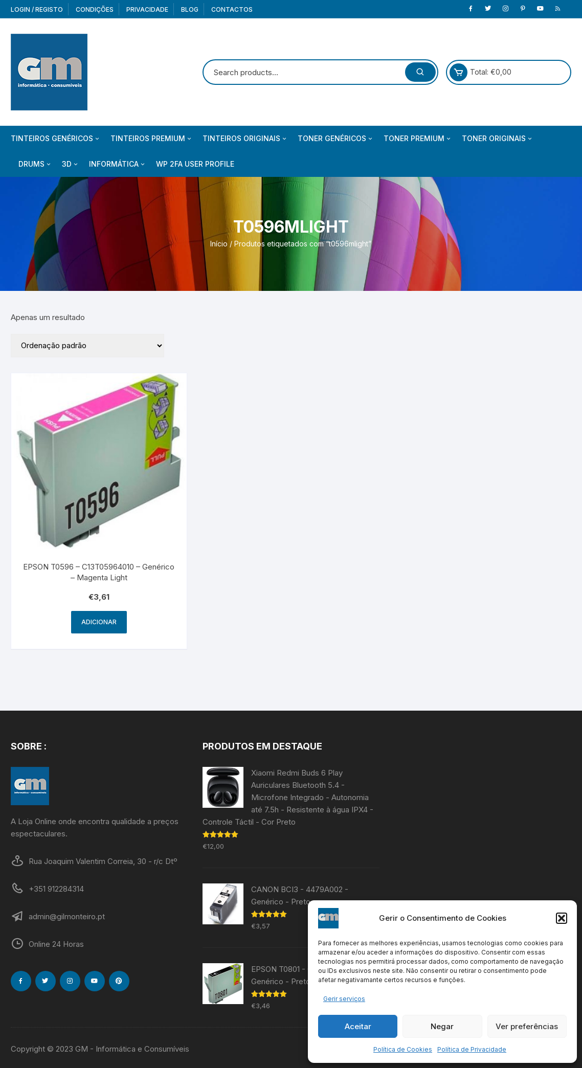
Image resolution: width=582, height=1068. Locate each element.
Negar (442, 1026)
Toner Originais (497, 138)
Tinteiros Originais (245, 138)
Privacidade (147, 9)
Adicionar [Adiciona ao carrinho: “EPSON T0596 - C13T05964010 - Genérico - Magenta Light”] (99, 622)
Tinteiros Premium (151, 138)
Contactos (232, 9)
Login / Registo (37, 9)
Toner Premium (418, 138)
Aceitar (358, 1026)
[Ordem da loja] (87, 345)
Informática (117, 164)
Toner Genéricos (336, 138)
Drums (35, 164)
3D (70, 164)
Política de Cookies (402, 1049)
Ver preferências (527, 1026)
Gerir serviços (344, 999)
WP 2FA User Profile (195, 164)
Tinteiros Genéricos (56, 138)
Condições (95, 9)
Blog (189, 9)
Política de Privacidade (471, 1049)
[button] (561, 918)
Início (219, 243)
